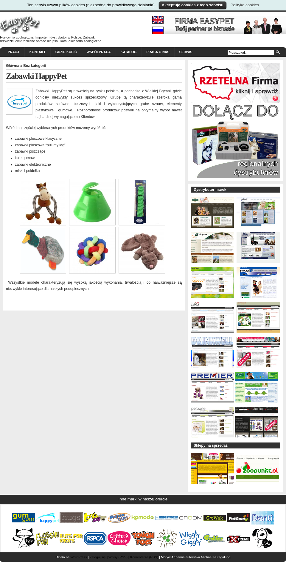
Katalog (129, 52)
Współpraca (99, 52)
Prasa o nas (157, 52)
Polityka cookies (245, 5)
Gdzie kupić (66, 52)
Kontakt (37, 52)
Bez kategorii (34, 66)
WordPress (78, 557)
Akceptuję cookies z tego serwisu (192, 5)
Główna (12, 66)
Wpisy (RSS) (118, 557)
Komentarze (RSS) (144, 557)
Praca (14, 52)
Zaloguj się (98, 557)
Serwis (185, 52)
